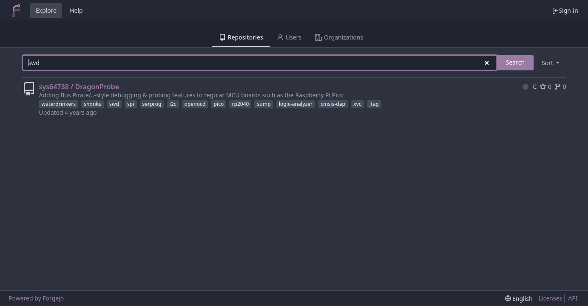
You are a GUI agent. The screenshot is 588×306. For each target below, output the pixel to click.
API (572, 298)
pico (218, 104)
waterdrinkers (59, 104)
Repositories (241, 37)
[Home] (16, 10)
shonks (92, 104)
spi (130, 104)
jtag (374, 104)
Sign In (565, 10)
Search (515, 62)
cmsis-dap (333, 104)
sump (263, 104)
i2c (173, 104)
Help (76, 10)
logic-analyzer (296, 104)
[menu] (551, 62)
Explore (46, 10)
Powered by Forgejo (36, 298)
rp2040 (240, 104)
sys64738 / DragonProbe (79, 86)
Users (289, 37)
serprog (152, 104)
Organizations (339, 37)
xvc (357, 104)
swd (114, 104)
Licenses (550, 298)
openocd (195, 104)
